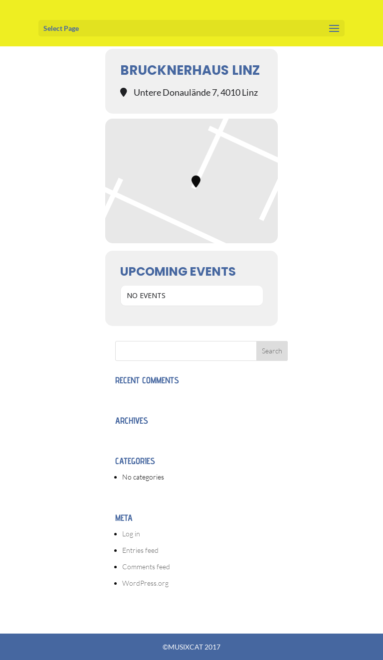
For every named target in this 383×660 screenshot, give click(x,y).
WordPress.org (145, 583)
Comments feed (146, 566)
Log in (131, 533)
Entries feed (140, 550)
